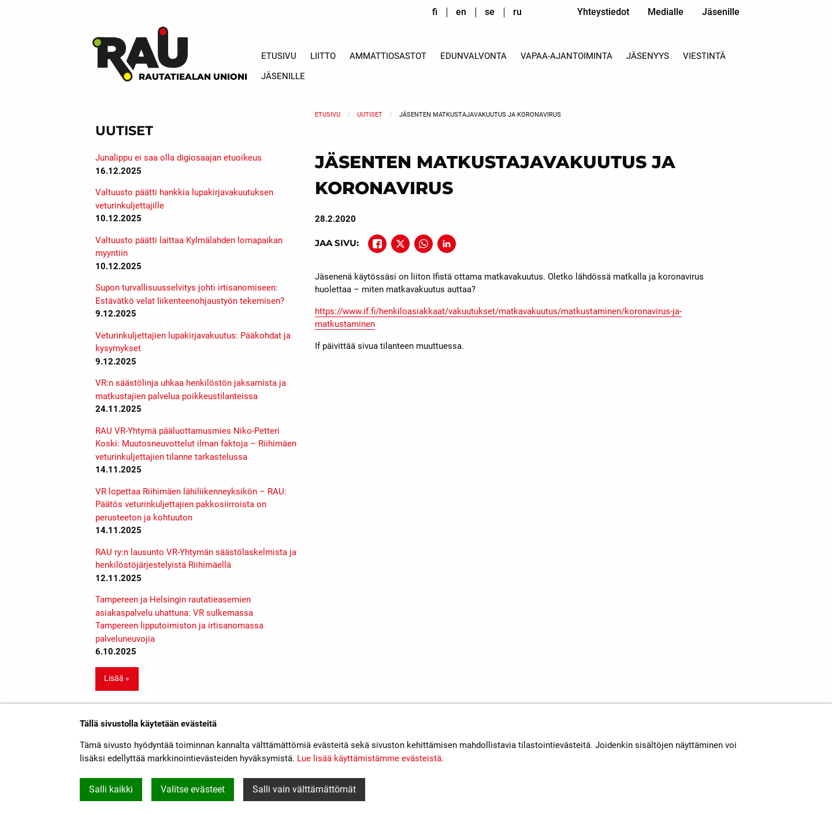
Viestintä (704, 56)
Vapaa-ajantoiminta (566, 56)
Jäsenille (721, 11)
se (490, 11)
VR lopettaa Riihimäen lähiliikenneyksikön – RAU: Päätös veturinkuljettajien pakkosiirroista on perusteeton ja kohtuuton (191, 504)
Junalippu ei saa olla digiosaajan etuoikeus (178, 157)
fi (434, 11)
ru (517, 11)
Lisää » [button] (116, 678)
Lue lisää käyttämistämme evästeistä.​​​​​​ (370, 758)
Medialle (666, 11)
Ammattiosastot (388, 56)
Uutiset (369, 114)
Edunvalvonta (473, 56)
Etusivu (278, 56)
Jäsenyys (647, 56)
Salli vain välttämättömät (304, 789)
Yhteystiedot (603, 11)
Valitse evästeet (193, 789)
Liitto (323, 56)
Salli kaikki (111, 789)
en (461, 11)
